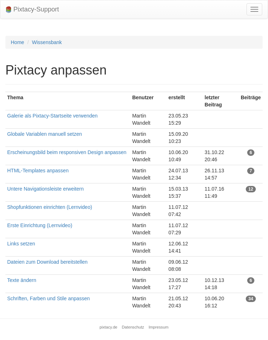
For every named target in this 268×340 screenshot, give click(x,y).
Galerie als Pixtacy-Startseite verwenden (52, 116)
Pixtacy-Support (32, 9)
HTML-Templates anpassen (38, 170)
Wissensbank (47, 42)
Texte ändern (21, 280)
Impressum (158, 327)
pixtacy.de (109, 327)
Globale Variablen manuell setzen (44, 134)
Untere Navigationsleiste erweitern (45, 189)
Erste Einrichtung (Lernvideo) (39, 225)
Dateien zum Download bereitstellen (47, 262)
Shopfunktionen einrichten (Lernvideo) (49, 207)
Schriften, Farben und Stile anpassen (48, 298)
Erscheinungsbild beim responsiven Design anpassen (66, 152)
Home (17, 42)
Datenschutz (133, 327)
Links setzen (21, 243)
